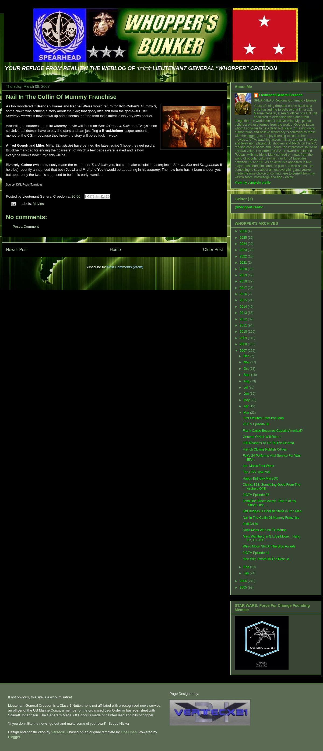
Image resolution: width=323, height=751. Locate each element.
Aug (247, 381)
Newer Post (17, 249)
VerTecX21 (59, 732)
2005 (244, 587)
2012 (244, 319)
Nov (247, 362)
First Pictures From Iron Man (263, 418)
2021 (244, 262)
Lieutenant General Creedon (281, 95)
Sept (247, 375)
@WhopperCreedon (249, 207)
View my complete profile (253, 182)
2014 (244, 307)
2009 (244, 338)
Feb (247, 567)
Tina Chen (129, 732)
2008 (244, 344)
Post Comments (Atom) (125, 267)
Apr (247, 406)
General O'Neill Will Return (262, 437)
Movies (38, 204)
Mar (247, 413)
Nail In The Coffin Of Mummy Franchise (61, 96)
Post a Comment (26, 226)
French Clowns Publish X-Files (265, 449)
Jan (247, 573)
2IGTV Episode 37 (256, 495)
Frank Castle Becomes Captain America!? (273, 431)
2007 (244, 351)
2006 (244, 581)
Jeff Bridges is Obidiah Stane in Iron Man (272, 511)
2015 (244, 300)
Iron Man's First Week (258, 466)
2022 (244, 256)
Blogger (14, 737)
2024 (244, 244)
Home (115, 249)
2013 (244, 313)
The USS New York (257, 472)
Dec (247, 356)
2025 (244, 238)
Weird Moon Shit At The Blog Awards (269, 546)
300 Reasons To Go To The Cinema (268, 443)
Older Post (213, 249)
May (247, 400)
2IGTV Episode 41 (256, 553)
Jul (246, 387)
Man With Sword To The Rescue (266, 559)
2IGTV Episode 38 (256, 424)
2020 (244, 269)
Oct (247, 369)
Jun (247, 394)
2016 (244, 294)
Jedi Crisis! (251, 524)
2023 (244, 250)
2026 (244, 231)
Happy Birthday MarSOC (260, 478)
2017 (244, 288)
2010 (244, 331)
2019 (244, 275)
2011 (244, 325)
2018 (244, 281)
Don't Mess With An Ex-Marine (264, 530)
